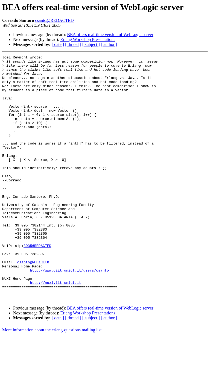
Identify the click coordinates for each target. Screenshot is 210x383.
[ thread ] (73, 44)
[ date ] (58, 44)
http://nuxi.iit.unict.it (55, 328)
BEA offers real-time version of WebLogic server (110, 34)
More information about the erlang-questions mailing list (51, 378)
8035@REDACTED (37, 284)
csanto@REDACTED (54, 20)
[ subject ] (91, 44)
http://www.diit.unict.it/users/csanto (69, 313)
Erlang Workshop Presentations (87, 39)
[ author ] (109, 44)
